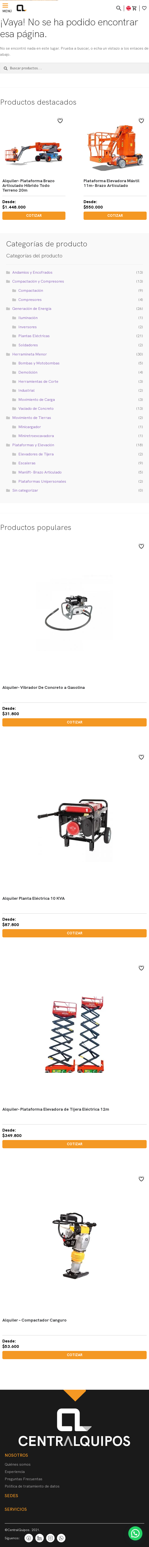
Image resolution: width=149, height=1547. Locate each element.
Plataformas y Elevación (33, 444)
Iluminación (28, 317)
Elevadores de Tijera (36, 454)
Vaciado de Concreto (36, 408)
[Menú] (6, 5)
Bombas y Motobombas (39, 363)
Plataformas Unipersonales (42, 481)
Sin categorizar (25, 490)
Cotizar (34, 215)
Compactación (30, 290)
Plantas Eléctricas (34, 335)
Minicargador (29, 426)
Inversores (27, 326)
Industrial (26, 390)
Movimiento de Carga (36, 399)
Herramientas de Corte (38, 381)
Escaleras (27, 463)
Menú (7, 11)
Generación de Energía (31, 308)
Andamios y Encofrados (32, 272)
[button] (135, 1533)
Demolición (27, 372)
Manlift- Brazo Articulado (40, 472)
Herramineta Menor (29, 354)
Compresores (30, 299)
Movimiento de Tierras (31, 417)
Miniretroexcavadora (36, 435)
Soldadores (28, 345)
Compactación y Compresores (38, 281)
